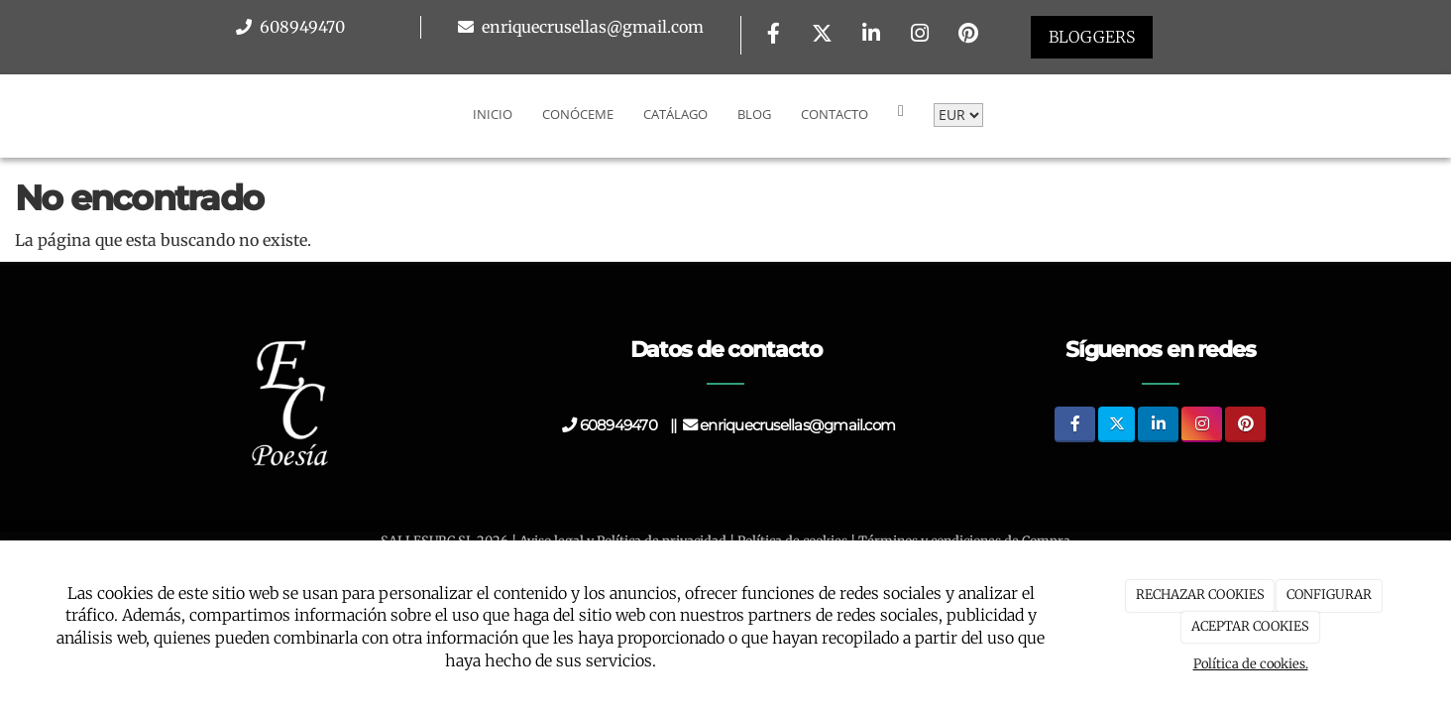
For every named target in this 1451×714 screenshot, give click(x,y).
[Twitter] (822, 35)
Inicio (492, 114)
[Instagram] (920, 35)
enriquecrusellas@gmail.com (591, 27)
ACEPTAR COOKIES (1250, 626)
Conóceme (578, 114)
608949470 (300, 27)
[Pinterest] (968, 35)
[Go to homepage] (10, 114)
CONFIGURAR (1329, 594)
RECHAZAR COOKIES (1200, 594)
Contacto (834, 114)
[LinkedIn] (871, 35)
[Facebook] (773, 35)
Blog (754, 114)
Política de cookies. (1250, 663)
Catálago (675, 114)
